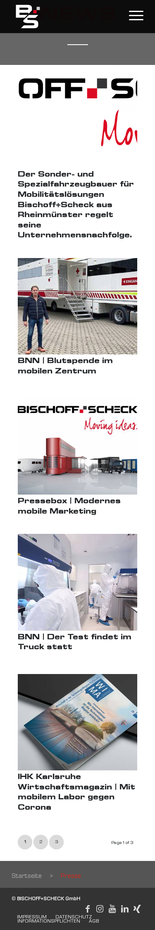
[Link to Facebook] (87, 909)
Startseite (27, 876)
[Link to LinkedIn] (125, 909)
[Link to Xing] (137, 909)
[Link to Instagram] (100, 909)
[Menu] (132, 16)
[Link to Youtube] (112, 909)
